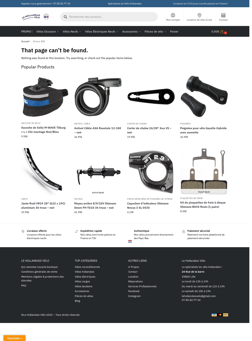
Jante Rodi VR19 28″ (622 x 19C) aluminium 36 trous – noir (43, 205)
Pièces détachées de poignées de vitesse (149, 199)
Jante (24, 199)
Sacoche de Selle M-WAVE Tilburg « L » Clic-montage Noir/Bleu (43, 130)
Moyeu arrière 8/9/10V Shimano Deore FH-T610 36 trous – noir (95, 205)
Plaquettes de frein (191, 198)
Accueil (25, 41)
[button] (220, 31)
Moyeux (78, 199)
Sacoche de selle (30, 123)
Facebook (134, 291)
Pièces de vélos (84, 296)
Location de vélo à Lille (199, 17)
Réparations (135, 281)
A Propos (133, 267)
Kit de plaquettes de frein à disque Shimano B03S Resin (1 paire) (203, 204)
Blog (77, 300)
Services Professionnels (142, 286)
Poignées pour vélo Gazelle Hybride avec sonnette (203, 130)
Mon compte (173, 17)
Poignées (185, 123)
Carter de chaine (137, 123)
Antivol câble (82, 123)
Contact (223, 17)
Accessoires (82, 291)
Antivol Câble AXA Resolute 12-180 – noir (97, 130)
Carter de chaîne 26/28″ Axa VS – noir (149, 130)
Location (133, 276)
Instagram (134, 296)
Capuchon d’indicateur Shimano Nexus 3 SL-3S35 (148, 205)
